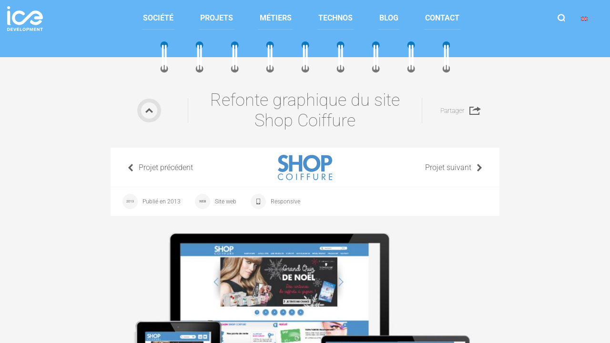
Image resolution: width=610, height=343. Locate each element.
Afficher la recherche (561, 18)
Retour (149, 110)
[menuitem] (158, 18)
